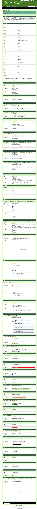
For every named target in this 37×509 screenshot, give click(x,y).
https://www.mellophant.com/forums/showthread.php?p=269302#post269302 (23, 182)
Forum (5, 6)
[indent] (5, 33)
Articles (9, 6)
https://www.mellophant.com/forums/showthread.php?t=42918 (21, 170)
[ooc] (4, 60)
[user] (4, 72)
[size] (4, 27)
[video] (5, 43)
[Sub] (4, 69)
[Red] (4, 65)
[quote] (5, 49)
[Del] (4, 56)
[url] (4, 36)
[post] (4, 39)
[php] (4, 46)
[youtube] (5, 75)
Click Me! (13, 171)
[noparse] (5, 50)
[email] (5, 34)
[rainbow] (5, 63)
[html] (4, 47)
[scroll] (4, 66)
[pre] (4, 62)
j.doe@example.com (15, 148)
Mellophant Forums (14, 159)
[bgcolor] (5, 53)
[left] (4, 31)
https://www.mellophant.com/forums (17, 158)
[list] (4, 40)
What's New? (14, 6)
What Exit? (13, 467)
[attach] (5, 52)
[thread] (5, 37)
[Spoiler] (5, 68)
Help (34, 0)
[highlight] (5, 30)
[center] (8, 31)
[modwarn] (5, 59)
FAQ (4, 10)
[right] (6, 31)
